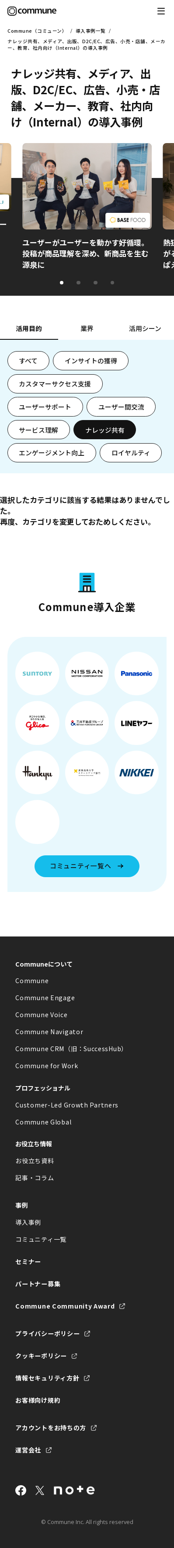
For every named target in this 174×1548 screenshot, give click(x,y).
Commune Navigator (49, 1031)
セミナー (28, 1261)
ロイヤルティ (130, 452)
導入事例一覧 (91, 30)
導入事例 (28, 1222)
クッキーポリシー (41, 1355)
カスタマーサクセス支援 (55, 383)
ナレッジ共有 (105, 429)
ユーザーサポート (45, 406)
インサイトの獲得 (91, 360)
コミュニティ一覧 (40, 1239)
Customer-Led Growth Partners (66, 1104)
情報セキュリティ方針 (47, 1378)
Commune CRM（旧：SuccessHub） (71, 1048)
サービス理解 (38, 429)
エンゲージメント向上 (51, 452)
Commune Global (43, 1121)
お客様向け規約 (37, 1400)
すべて (28, 360)
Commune (32, 980)
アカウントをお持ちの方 (50, 1427)
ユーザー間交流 (121, 406)
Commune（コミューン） (37, 30)
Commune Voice (41, 1014)
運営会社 (28, 1449)
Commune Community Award (65, 1306)
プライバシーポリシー (47, 1333)
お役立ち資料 (34, 1160)
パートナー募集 (37, 1283)
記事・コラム (34, 1177)
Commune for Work (46, 1065)
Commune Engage (45, 997)
